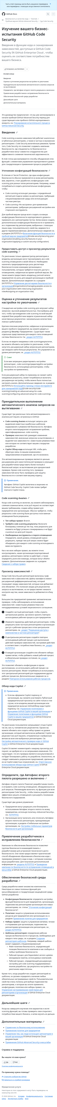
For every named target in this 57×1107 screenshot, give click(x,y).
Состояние (49, 1096)
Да (6, 1062)
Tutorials (34, 19)
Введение (10, 132)
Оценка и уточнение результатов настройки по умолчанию (24, 300)
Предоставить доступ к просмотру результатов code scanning (28, 250)
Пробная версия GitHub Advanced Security (21, 21)
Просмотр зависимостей (17, 571)
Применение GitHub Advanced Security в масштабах (28, 1042)
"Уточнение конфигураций (40, 907)
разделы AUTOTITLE (25, 864)
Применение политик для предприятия (30, 918)
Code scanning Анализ (15, 498)
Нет (15, 1062)
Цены (4, 1099)
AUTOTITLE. (14, 815)
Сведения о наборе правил (13, 564)
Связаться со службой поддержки (16, 1080)
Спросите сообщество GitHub (14, 1077)
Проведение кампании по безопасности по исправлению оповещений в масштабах (28, 867)
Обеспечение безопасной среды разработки (24, 879)
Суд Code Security (46, 21)
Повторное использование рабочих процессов (29, 679)
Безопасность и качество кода (16, 19)
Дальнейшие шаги (16, 1003)
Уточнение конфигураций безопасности (26, 170)
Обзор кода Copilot (14, 686)
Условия (21, 1096)
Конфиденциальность (34, 1096)
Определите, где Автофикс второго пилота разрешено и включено (25, 776)
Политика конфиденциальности (12, 1066)
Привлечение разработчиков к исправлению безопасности (23, 838)
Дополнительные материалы (23, 1021)
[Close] (50, 3)
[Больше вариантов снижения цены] (27, 69)
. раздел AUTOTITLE (34, 337)
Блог (26, 1099)
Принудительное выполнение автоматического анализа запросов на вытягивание (28, 405)
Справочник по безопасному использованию (25, 1027)
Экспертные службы (15, 1099)
